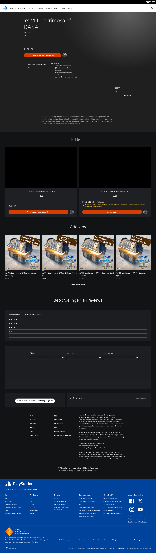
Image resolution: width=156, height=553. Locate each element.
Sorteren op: (108, 353)
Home (7, 489)
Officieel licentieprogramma (112, 513)
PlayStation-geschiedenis (13, 513)
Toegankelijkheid (60, 501)
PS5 (18, 8)
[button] (35, 401)
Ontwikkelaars (108, 510)
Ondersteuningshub (85, 498)
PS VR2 (32, 504)
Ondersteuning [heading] (85, 495)
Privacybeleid (80, 548)
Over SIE (8, 498)
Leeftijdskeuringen (109, 504)
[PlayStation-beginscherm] (5, 8)
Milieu (56, 498)
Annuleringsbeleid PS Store (112, 501)
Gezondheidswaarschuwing (112, 507)
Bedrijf (7, 510)
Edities (32, 353)
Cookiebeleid (121, 548)
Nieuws (48, 8)
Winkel (56, 8)
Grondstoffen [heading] (109, 495)
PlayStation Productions (13, 507)
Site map (112, 548)
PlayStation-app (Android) (136, 519)
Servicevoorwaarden (110, 498)
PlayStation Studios (11, 504)
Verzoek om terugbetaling (87, 513)
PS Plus (30, 8)
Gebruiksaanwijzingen (86, 516)
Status (81, 504)
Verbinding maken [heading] (135, 495)
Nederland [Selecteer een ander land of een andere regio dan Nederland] (12, 548)
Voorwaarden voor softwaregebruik (139, 548)
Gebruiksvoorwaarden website (97, 548)
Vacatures (8, 501)
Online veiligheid (59, 504)
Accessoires (39, 8)
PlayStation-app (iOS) (135, 516)
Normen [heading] (57, 495)
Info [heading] (6, 495)
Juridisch (71, 548)
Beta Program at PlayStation (137, 522)
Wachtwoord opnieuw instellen (89, 510)
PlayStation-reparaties (86, 507)
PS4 (23, 8)
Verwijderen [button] (141, 398)
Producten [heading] (34, 495)
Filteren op (71, 353)
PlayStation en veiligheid (87, 501)
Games (12, 8)
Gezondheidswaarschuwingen (89, 446)
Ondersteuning (65, 8)
